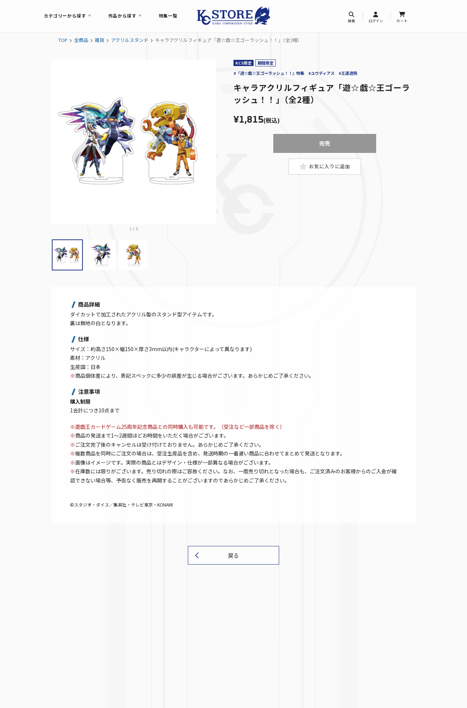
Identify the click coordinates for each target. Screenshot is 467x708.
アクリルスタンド (129, 39)
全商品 (81, 39)
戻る (233, 555)
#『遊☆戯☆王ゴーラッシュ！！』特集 (269, 73)
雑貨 (99, 39)
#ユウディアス (321, 73)
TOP (62, 39)
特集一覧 (168, 15)
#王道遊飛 (348, 73)
